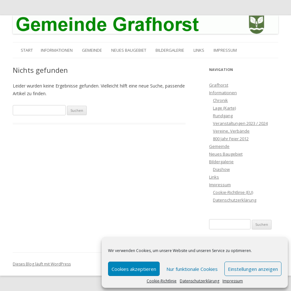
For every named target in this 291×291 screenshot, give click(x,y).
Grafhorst (218, 85)
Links (198, 50)
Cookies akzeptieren (134, 269)
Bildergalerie (170, 50)
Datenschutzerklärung (199, 281)
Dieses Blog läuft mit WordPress (42, 264)
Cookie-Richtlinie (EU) (233, 192)
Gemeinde (92, 50)
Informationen (57, 50)
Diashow (221, 169)
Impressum (232, 281)
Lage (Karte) (224, 108)
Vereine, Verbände (231, 131)
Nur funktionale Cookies (192, 269)
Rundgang (223, 116)
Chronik (220, 100)
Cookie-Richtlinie (162, 281)
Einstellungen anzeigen (253, 269)
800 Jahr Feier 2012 (231, 139)
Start (27, 50)
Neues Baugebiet (128, 50)
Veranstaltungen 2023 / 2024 (240, 123)
